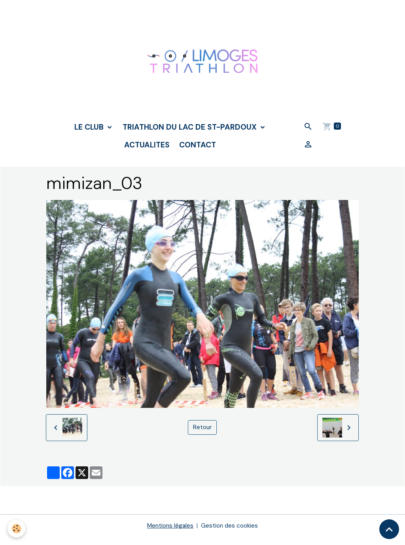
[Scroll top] (389, 529)
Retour (202, 436)
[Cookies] (17, 528)
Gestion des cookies (230, 534)
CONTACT (197, 153)
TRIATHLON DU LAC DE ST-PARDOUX (191, 135)
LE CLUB (90, 135)
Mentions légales (169, 534)
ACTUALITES (147, 153)
